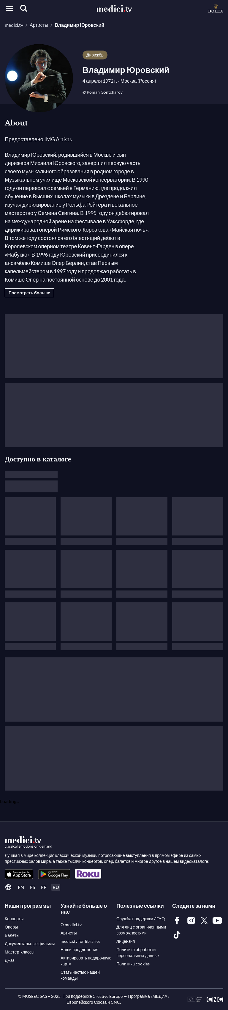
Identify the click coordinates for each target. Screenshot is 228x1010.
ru (56, 887)
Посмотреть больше (29, 292)
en (21, 887)
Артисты (39, 25)
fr (44, 887)
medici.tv (14, 25)
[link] (19, 874)
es (32, 887)
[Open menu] (9, 8)
